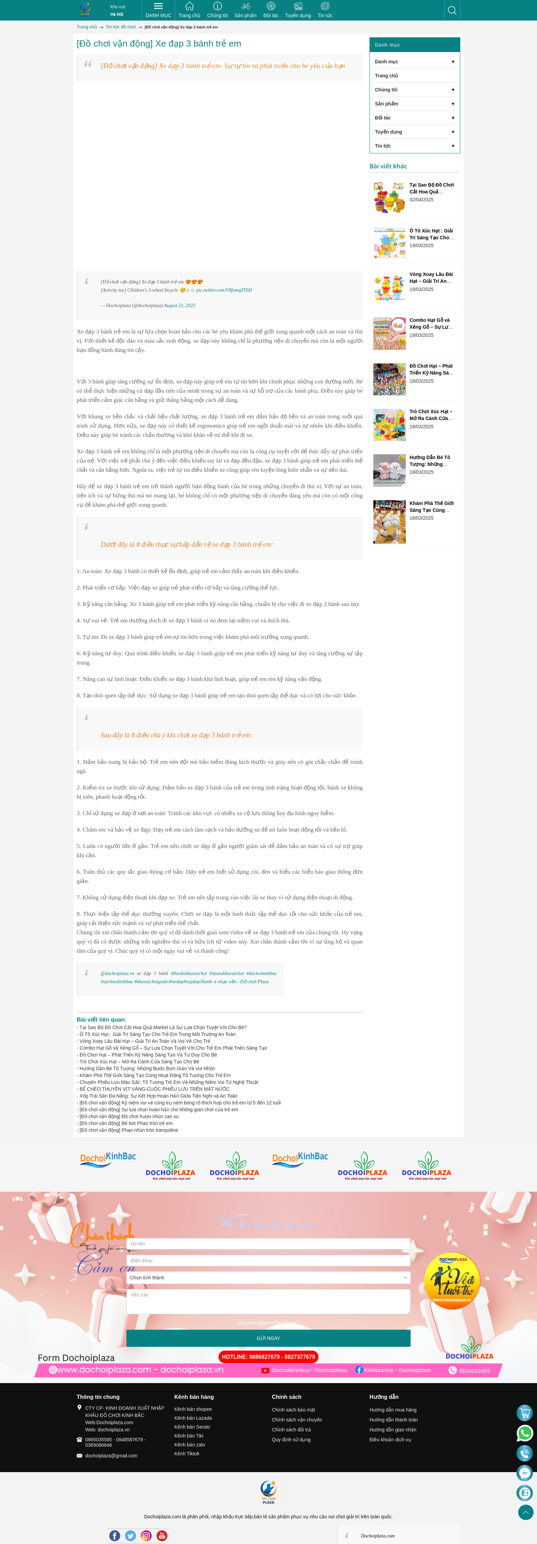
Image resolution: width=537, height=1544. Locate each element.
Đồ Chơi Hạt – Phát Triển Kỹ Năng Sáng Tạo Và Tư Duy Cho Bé (148, 1055)
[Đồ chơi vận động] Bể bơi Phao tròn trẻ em (126, 1123)
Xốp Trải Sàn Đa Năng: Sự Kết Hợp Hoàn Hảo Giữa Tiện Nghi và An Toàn (159, 1096)
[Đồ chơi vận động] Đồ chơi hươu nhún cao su (129, 1116)
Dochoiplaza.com (378, 1536)
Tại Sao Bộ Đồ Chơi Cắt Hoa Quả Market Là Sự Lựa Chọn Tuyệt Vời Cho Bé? (163, 1027)
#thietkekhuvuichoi (189, 973)
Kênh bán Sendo (192, 1427)
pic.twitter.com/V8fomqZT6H (224, 290)
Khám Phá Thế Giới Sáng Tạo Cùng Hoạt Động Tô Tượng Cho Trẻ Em (155, 1075)
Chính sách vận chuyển (297, 1419)
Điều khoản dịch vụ (390, 1439)
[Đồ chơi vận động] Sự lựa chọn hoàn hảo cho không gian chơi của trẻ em (159, 1109)
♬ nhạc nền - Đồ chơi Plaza (240, 981)
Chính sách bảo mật (293, 1410)
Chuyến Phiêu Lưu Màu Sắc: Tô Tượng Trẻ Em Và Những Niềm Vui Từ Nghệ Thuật (169, 1082)
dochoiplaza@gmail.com (111, 1455)
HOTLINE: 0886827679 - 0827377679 (268, 1357)
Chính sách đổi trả (291, 1429)
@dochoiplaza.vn (117, 973)
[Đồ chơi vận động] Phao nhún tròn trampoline (129, 1130)
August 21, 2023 (179, 305)
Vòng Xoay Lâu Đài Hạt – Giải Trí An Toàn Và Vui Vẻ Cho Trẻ (145, 1041)
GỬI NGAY (268, 1338)
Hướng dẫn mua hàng (393, 1410)
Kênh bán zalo (189, 1444)
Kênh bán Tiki (188, 1436)
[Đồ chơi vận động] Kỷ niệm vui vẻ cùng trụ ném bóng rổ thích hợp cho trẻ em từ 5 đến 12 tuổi (180, 1102)
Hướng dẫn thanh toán (394, 1419)
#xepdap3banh (198, 981)
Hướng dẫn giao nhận (393, 1429)
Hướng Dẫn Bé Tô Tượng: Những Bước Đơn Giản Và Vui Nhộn (147, 1068)
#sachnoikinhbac (117, 981)
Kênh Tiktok (186, 1453)
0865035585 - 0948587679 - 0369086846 (115, 1442)
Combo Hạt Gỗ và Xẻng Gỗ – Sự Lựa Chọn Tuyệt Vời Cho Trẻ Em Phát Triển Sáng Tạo (173, 1048)
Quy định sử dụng (291, 1439)
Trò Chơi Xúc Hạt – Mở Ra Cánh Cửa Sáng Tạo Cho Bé (139, 1061)
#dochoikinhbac (262, 973)
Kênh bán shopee (193, 1409)
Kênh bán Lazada (193, 1418)
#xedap (177, 981)
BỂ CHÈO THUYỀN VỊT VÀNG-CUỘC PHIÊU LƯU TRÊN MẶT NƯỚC (155, 1089)
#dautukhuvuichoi (227, 973)
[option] (109, 1167)
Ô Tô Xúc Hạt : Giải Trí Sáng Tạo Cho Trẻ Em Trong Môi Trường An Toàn (158, 1034)
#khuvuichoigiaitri (152, 981)
